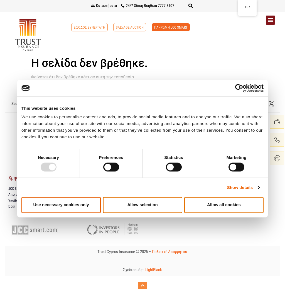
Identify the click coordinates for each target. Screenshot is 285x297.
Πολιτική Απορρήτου (170, 252)
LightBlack (153, 270)
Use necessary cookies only (61, 205)
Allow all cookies (224, 205)
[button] (190, 6)
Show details (240, 187)
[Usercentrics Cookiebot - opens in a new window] (239, 88)
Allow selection (142, 205)
